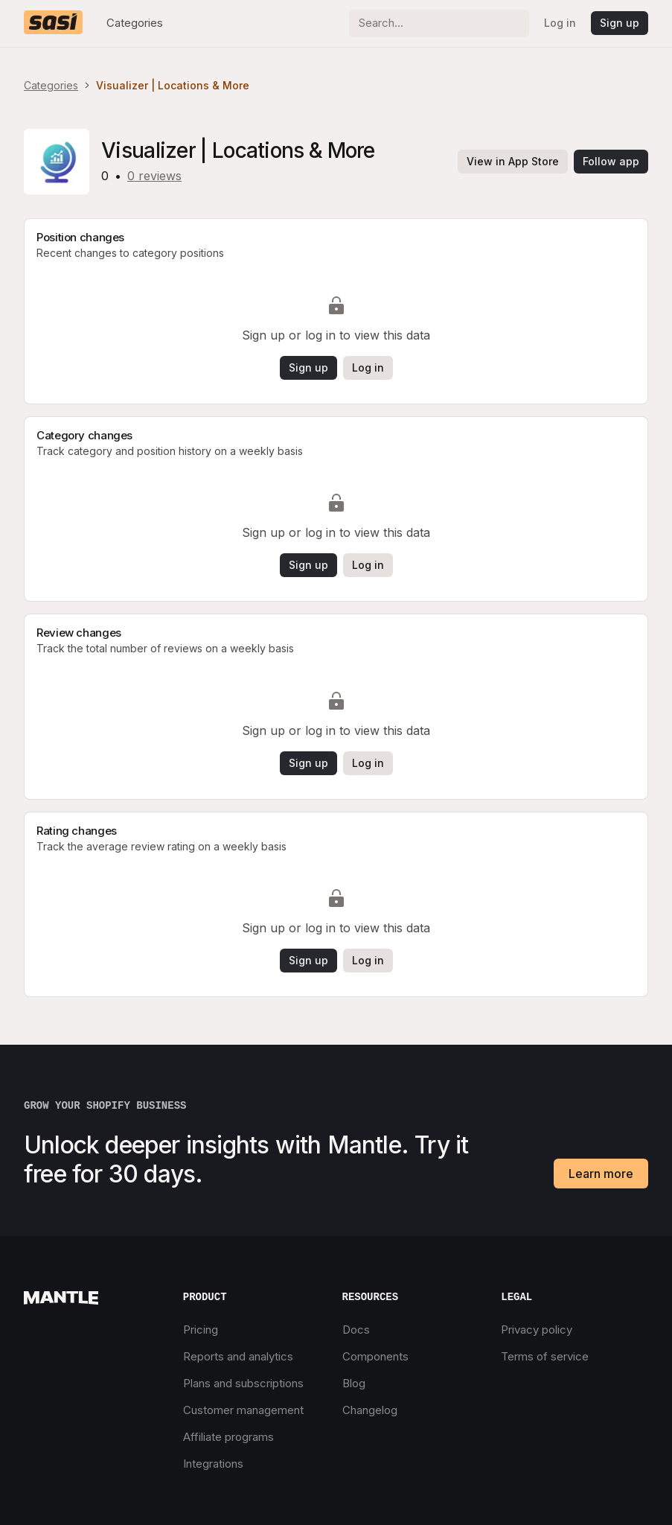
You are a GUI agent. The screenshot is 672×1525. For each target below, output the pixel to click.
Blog (353, 1383)
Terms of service (545, 1356)
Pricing (200, 1329)
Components (375, 1356)
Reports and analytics (238, 1356)
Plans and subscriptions (243, 1383)
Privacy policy (536, 1329)
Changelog (369, 1410)
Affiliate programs (228, 1437)
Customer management (243, 1410)
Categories (134, 23)
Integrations (213, 1463)
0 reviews (154, 175)
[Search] (439, 23)
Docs (356, 1329)
